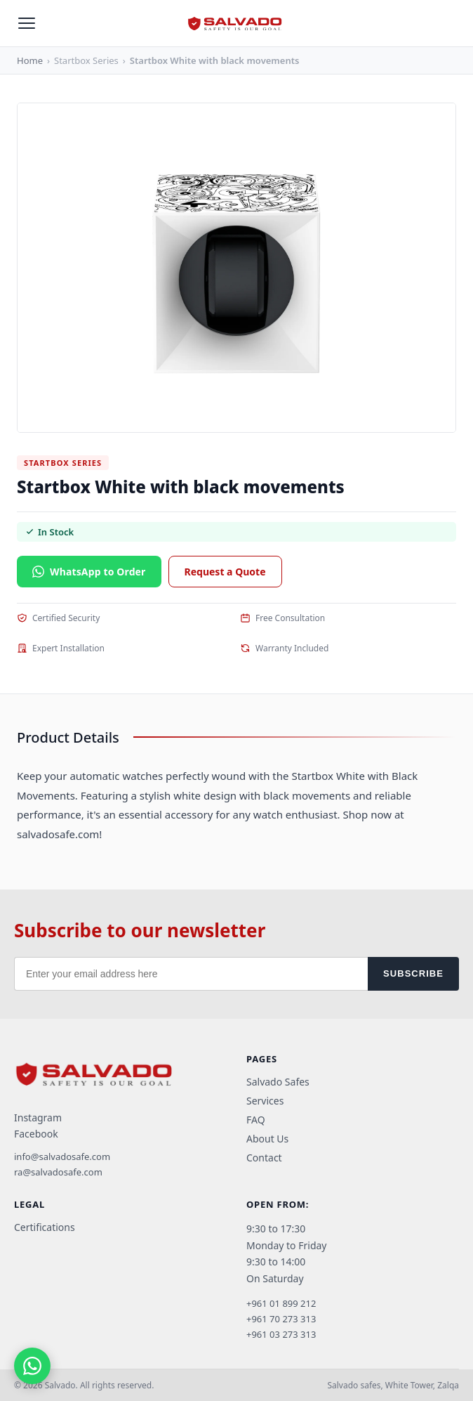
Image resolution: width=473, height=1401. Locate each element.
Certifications (44, 1227)
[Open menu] (27, 23)
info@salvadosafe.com (62, 1156)
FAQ (255, 1119)
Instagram (38, 1117)
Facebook (36, 1133)
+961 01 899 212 (281, 1303)
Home (30, 60)
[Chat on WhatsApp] (32, 1366)
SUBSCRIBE (413, 973)
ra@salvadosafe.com (58, 1172)
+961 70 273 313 (281, 1318)
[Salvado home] (236, 23)
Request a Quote (225, 571)
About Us (267, 1138)
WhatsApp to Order (89, 571)
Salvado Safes (277, 1081)
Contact (264, 1157)
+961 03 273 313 (281, 1334)
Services (265, 1100)
